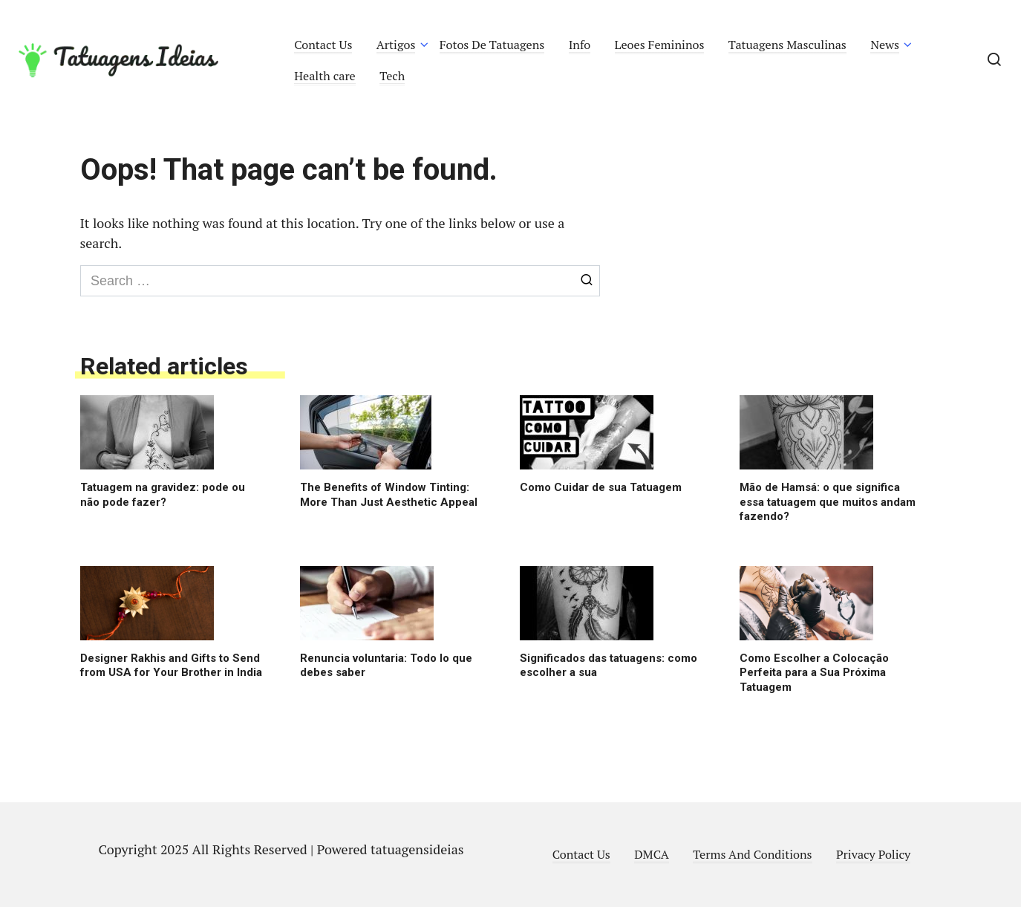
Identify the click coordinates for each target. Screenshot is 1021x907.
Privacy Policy (873, 854)
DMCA (651, 854)
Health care (325, 76)
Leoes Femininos (660, 44)
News (884, 44)
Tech (392, 76)
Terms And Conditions (752, 854)
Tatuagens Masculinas (787, 44)
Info (580, 44)
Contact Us (323, 44)
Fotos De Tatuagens (492, 44)
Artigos (396, 44)
